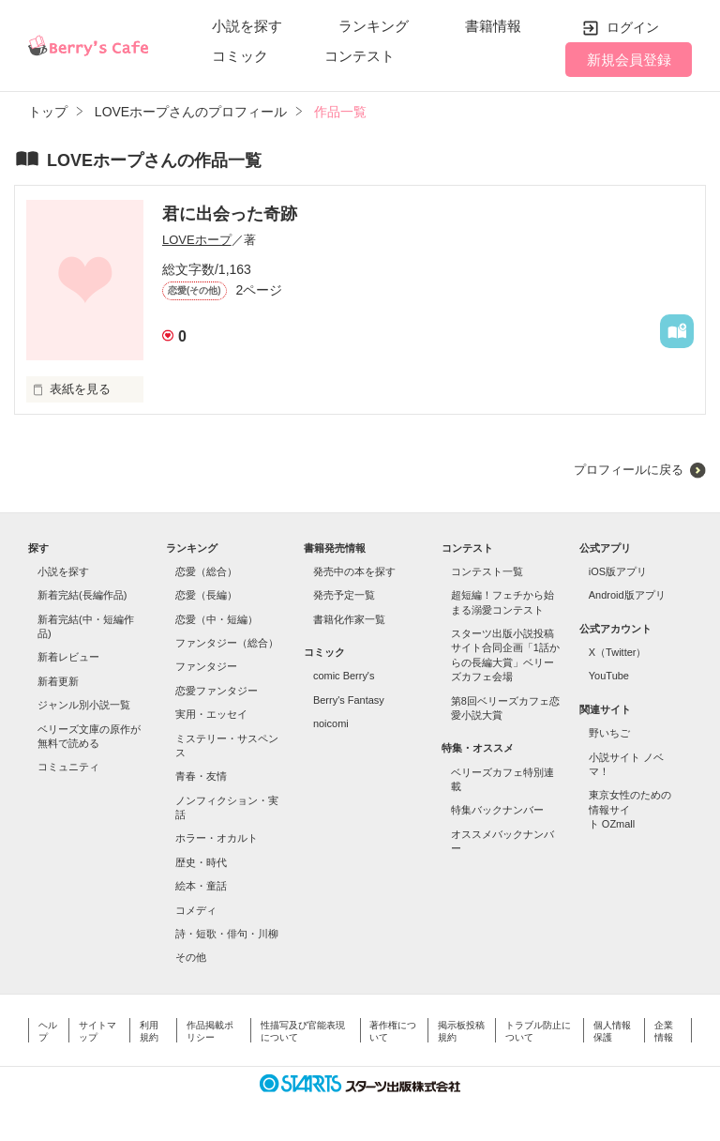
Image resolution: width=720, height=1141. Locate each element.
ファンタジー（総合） (226, 642)
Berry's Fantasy (348, 700)
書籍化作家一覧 (349, 619)
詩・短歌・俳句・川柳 (226, 933)
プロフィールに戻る (628, 470)
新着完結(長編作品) (82, 595)
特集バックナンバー (497, 809)
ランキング (373, 26)
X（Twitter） (618, 652)
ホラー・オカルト (216, 838)
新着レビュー (68, 656)
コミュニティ (68, 766)
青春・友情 (201, 776)
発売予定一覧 (344, 595)
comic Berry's (344, 675)
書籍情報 (493, 26)
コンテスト (359, 56)
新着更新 (58, 681)
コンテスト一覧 (487, 571)
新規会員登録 (629, 60)
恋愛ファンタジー (216, 690)
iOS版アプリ (618, 571)
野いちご (609, 732)
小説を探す (247, 26)
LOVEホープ (197, 240)
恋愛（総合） (206, 571)
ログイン (633, 27)
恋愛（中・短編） (216, 619)
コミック (240, 56)
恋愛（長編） (206, 595)
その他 (190, 957)
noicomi (331, 723)
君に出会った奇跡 (229, 214)
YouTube (609, 675)
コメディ (196, 910)
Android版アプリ (627, 595)
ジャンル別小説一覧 (84, 704)
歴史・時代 (201, 862)
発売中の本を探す (354, 571)
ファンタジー (206, 666)
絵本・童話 (201, 885)
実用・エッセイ (211, 714)
